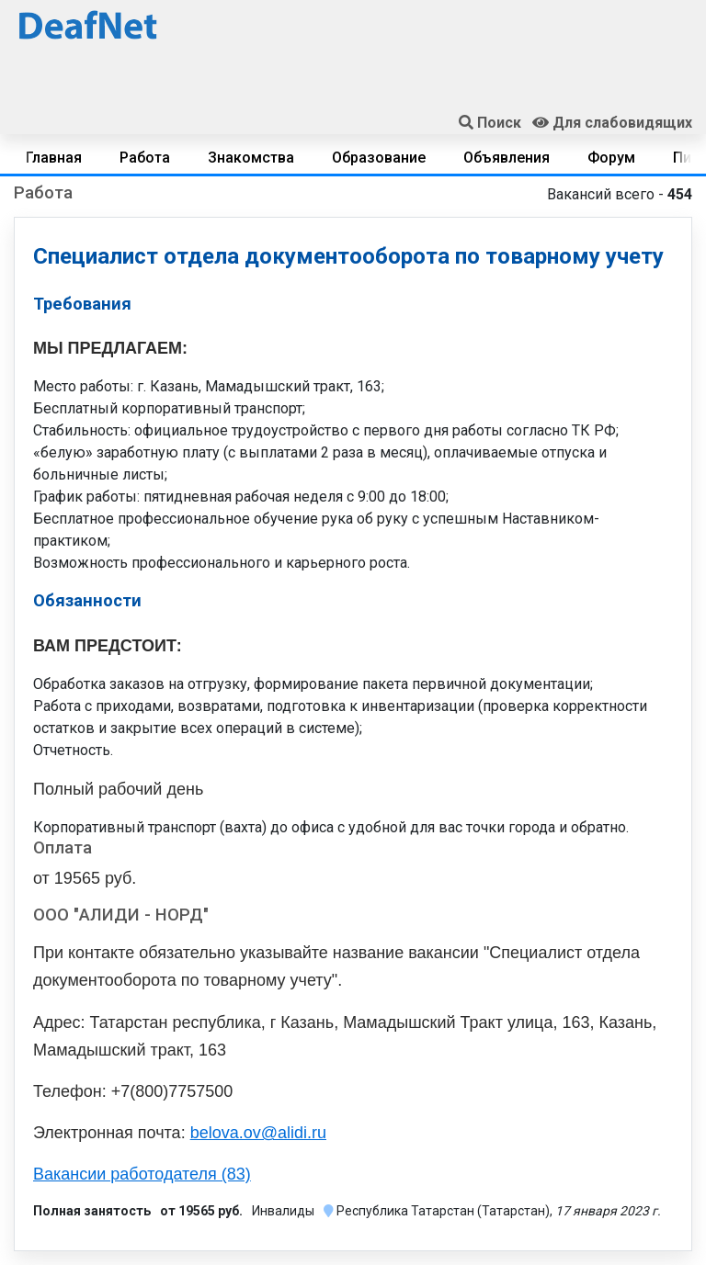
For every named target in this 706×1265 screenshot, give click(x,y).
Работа (145, 157)
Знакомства (251, 157)
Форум (611, 157)
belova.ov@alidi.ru (258, 1133)
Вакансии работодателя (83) (142, 1174)
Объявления (506, 157)
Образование (379, 157)
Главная (54, 157)
